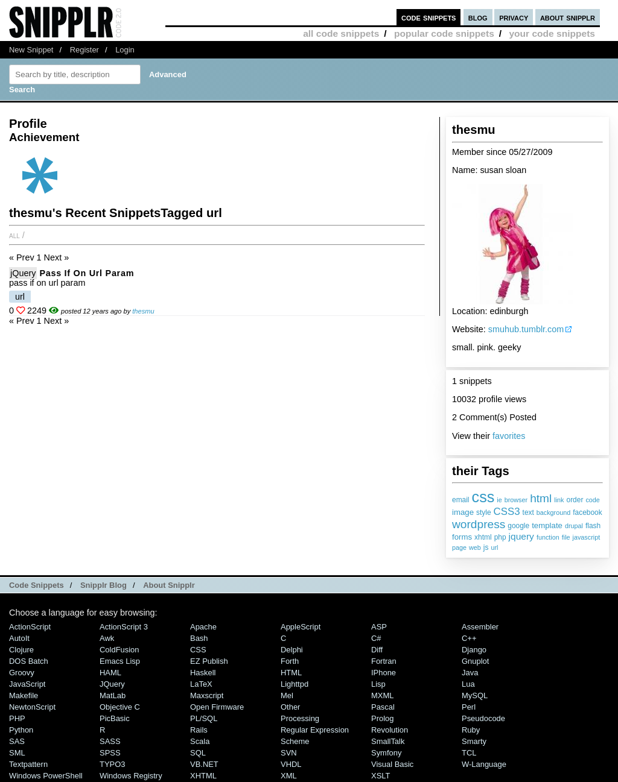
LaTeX (201, 684)
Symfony (386, 752)
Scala (199, 741)
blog (478, 17)
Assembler (480, 626)
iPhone (383, 672)
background (553, 512)
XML (289, 775)
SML (17, 752)
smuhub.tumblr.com (526, 329)
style (483, 512)
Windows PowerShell (46, 775)
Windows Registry (131, 775)
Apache (203, 626)
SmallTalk (387, 741)
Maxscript (206, 695)
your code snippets (552, 33)
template (547, 525)
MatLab (113, 695)
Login (125, 49)
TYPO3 (112, 764)
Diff (377, 649)
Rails (199, 729)
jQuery (23, 273)
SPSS (110, 752)
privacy (513, 17)
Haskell (202, 672)
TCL (469, 752)
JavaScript (27, 684)
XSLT (380, 775)
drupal (574, 525)
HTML (291, 672)
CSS (198, 649)
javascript (586, 537)
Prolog (382, 718)
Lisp (378, 684)
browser (516, 499)
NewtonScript (32, 706)
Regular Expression (315, 729)
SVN (289, 752)
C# (376, 638)
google (518, 526)
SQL (198, 752)
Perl (469, 706)
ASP (379, 626)
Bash (199, 638)
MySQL (475, 695)
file (566, 537)
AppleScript (300, 626)
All (14, 235)
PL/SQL (203, 718)
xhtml (483, 537)
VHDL (291, 764)
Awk (107, 638)
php (500, 537)
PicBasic (115, 718)
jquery (521, 536)
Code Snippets (36, 585)
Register (84, 49)
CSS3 (507, 511)
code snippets (428, 17)
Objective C (120, 706)
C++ (469, 638)
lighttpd (294, 684)
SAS (17, 741)
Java (470, 672)
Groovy (21, 672)
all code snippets (341, 33)
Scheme (295, 741)
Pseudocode (483, 718)
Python (21, 729)
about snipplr (567, 17)
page (459, 547)
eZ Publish (209, 661)
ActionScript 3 (124, 626)
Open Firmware (217, 706)
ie (499, 499)
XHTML (203, 775)
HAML (110, 672)
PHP (17, 718)
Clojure (21, 649)
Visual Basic (392, 764)
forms (462, 536)
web (475, 547)
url (494, 547)
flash (592, 526)
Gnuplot (475, 661)
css (483, 496)
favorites (508, 436)
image (463, 512)
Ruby (471, 729)
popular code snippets (444, 33)
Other (290, 706)
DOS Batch (28, 661)
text (528, 512)
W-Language (484, 764)
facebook (587, 512)
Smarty (474, 741)
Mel (287, 695)
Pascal (383, 706)
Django (474, 649)
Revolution (389, 729)
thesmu (143, 311)
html (541, 498)
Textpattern (28, 764)
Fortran (384, 661)
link (559, 499)
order (575, 500)
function (548, 537)
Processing (300, 718)
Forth (290, 661)
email (461, 500)
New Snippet (31, 49)
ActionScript (30, 626)
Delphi (292, 649)
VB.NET (204, 764)
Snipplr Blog (103, 585)
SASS (110, 741)
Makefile (23, 695)
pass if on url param (86, 273)
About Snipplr (169, 585)
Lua (468, 684)
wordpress (478, 524)
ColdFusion (119, 649)
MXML (382, 695)
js (486, 547)
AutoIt (19, 638)
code (592, 499)
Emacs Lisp (120, 661)
